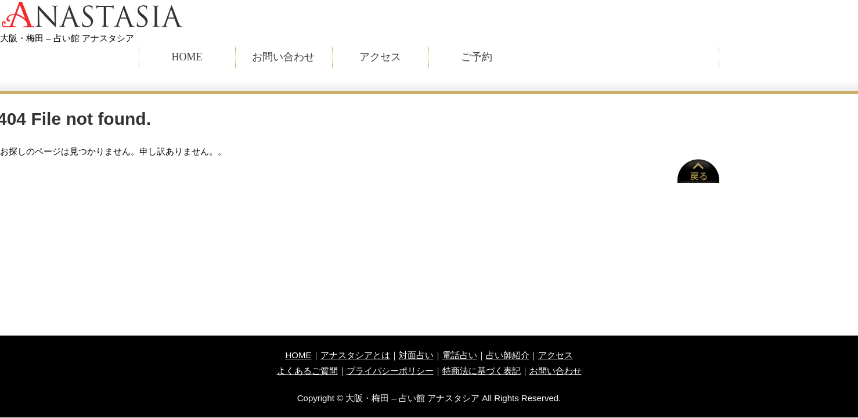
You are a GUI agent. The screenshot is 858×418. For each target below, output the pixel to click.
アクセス (380, 57)
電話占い (459, 355)
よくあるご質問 (307, 371)
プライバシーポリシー (390, 371)
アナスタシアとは (355, 355)
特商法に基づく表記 (481, 371)
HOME (187, 57)
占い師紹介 (507, 355)
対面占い (416, 355)
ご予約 (476, 57)
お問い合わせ (283, 57)
